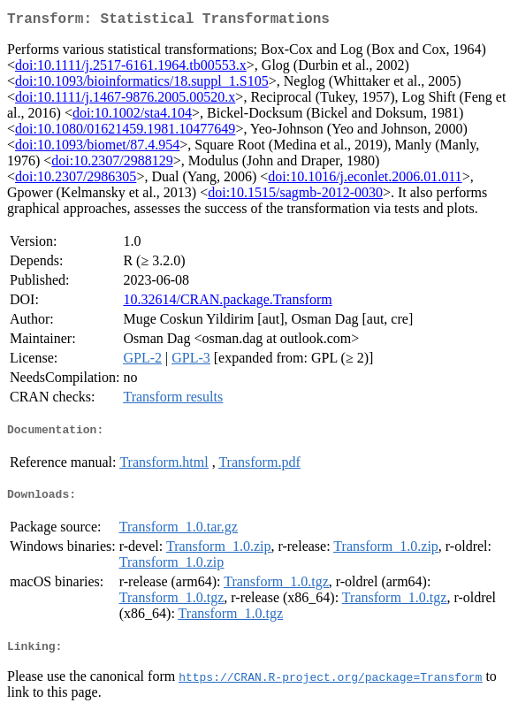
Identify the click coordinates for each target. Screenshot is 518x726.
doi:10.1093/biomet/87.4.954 (97, 148)
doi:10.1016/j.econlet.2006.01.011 (364, 179)
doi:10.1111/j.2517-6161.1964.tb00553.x (131, 68)
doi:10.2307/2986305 (75, 179)
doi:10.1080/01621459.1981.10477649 (125, 132)
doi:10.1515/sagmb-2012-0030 (295, 195)
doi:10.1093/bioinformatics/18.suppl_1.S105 (142, 84)
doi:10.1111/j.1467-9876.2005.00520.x (125, 100)
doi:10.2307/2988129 (111, 164)
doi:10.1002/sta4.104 (132, 116)
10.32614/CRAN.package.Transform (227, 302)
